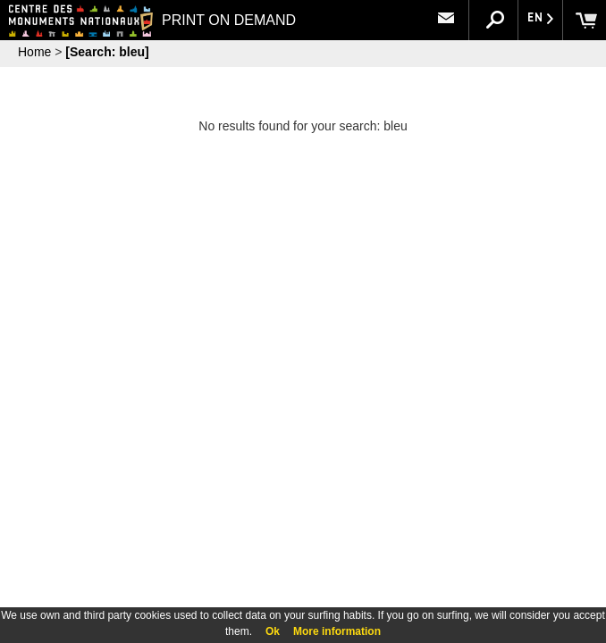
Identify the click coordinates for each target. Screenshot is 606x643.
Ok (272, 631)
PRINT (218, 20)
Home (34, 52)
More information (337, 631)
